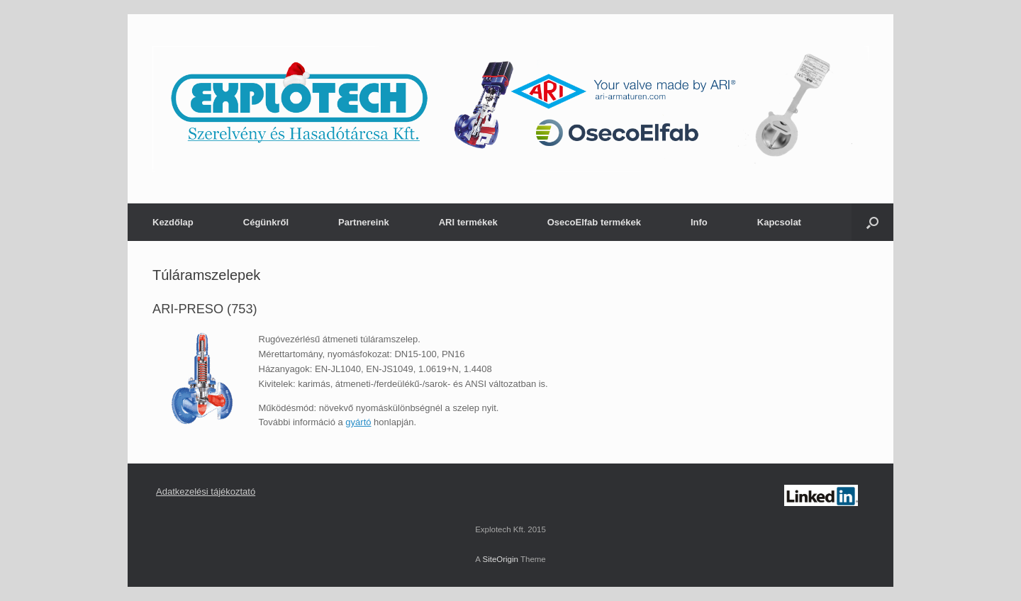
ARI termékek (468, 222)
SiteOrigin (500, 559)
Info (699, 222)
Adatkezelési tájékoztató (205, 491)
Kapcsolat (779, 222)
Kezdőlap (173, 222)
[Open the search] (872, 222)
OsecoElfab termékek (594, 222)
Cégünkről (266, 222)
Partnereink (363, 222)
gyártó (358, 422)
